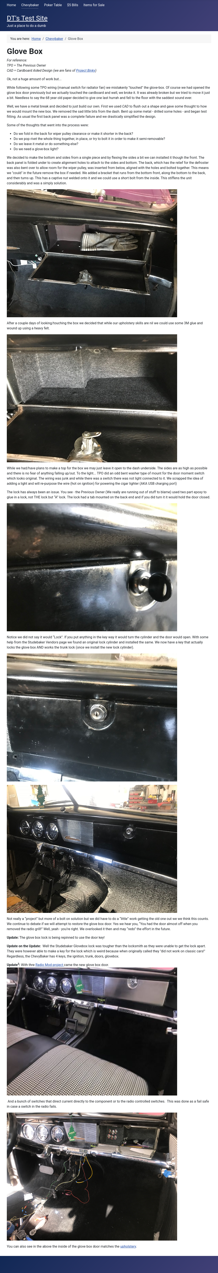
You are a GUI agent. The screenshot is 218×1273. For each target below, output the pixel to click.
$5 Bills (72, 5)
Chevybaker (30, 5)
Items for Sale (94, 5)
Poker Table (53, 5)
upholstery (128, 1246)
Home (11, 5)
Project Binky (85, 70)
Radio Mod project (49, 965)
